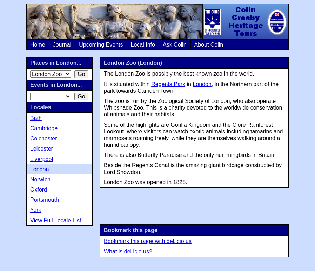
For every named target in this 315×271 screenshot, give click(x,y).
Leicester (41, 149)
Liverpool (41, 159)
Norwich (40, 179)
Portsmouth (44, 200)
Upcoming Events (101, 45)
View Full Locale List (55, 220)
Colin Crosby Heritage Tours (245, 21)
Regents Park (168, 84)
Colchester (43, 138)
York (35, 210)
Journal (62, 45)
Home (37, 45)
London (202, 84)
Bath (36, 118)
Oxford (38, 190)
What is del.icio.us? (128, 252)
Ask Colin (175, 45)
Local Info (143, 45)
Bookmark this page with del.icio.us (148, 241)
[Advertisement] (194, 205)
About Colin (208, 45)
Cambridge (44, 128)
